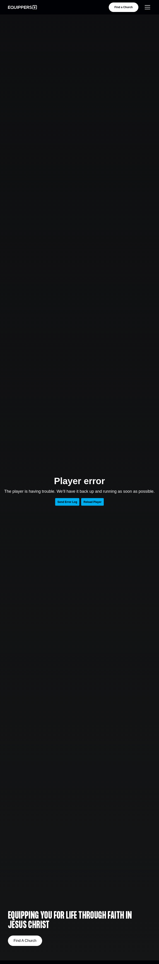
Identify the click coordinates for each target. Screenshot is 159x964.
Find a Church (123, 7)
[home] (22, 7)
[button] (146, 7)
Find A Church (25, 941)
